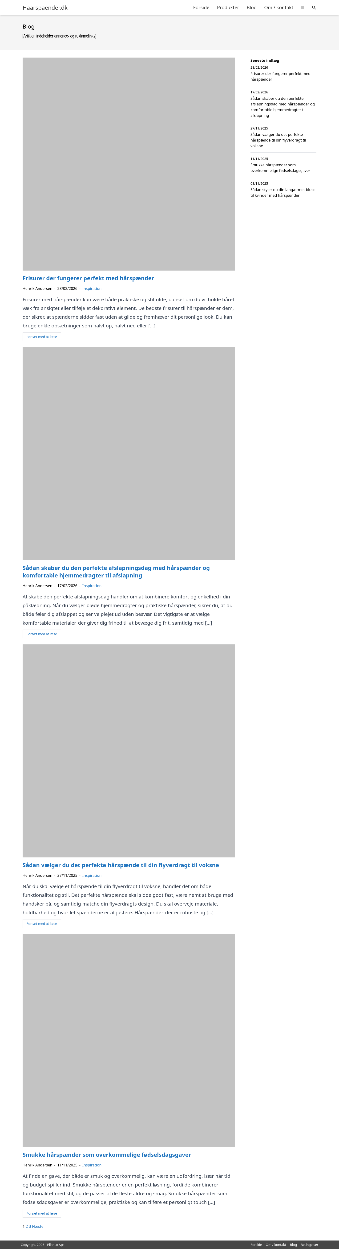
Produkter (228, 7)
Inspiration (92, 288)
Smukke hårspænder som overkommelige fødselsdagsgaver (280, 167)
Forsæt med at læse (42, 336)
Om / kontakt (278, 7)
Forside (201, 7)
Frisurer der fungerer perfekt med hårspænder (280, 76)
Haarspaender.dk (45, 7)
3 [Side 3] (30, 1226)
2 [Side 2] (27, 1226)
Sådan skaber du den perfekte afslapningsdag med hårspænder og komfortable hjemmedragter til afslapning (282, 107)
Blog (252, 7)
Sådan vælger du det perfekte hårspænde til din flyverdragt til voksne (278, 140)
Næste (37, 1226)
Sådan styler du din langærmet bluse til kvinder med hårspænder (282, 192)
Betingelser (309, 1244)
